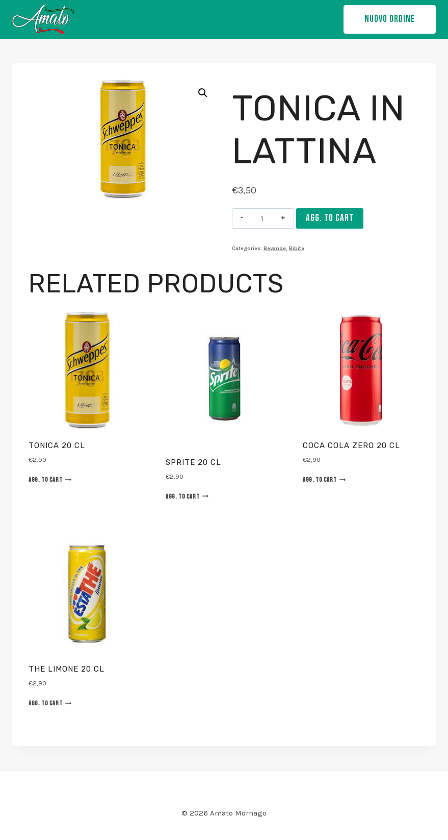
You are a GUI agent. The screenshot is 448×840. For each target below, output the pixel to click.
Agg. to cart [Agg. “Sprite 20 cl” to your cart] (187, 496)
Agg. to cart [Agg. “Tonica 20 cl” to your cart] (50, 480)
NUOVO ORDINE (389, 19)
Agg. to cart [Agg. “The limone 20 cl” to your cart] (50, 703)
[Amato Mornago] (43, 19)
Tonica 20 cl (57, 445)
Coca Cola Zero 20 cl (351, 445)
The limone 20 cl (66, 669)
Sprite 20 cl (193, 462)
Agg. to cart (330, 218)
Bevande (274, 248)
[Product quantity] (262, 218)
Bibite (296, 248)
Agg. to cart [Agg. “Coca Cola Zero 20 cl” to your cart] (324, 480)
